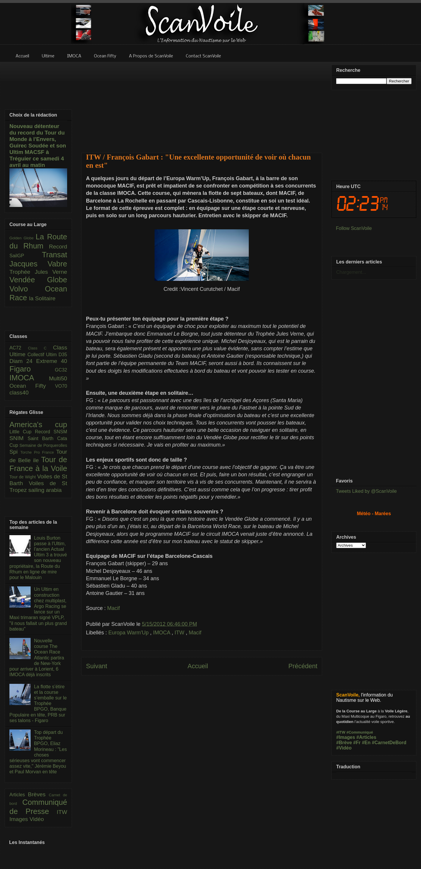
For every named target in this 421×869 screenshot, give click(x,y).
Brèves (38, 794)
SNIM (18, 438)
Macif (113, 608)
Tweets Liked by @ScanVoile (366, 491)
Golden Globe (22, 238)
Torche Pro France (38, 452)
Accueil (198, 666)
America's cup (38, 424)
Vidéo (36, 819)
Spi (14, 452)
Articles (18, 794)
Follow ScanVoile (354, 228)
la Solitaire (42, 298)
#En (366, 742)
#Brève (344, 742)
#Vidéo (344, 747)
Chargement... (351, 272)
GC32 (61, 369)
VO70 (61, 386)
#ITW (340, 732)
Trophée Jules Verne (38, 272)
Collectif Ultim (42, 354)
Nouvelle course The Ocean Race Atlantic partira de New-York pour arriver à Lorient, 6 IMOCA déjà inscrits (36, 657)
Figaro (32, 369)
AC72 (18, 347)
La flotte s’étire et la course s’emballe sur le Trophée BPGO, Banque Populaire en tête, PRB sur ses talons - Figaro (38, 703)
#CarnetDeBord (389, 742)
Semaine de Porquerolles (43, 445)
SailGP (25, 255)
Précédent (303, 666)
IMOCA (162, 633)
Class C (40, 348)
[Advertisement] (201, 103)
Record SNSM (51, 431)
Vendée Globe (38, 280)
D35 (63, 354)
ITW (180, 633)
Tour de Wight (23, 477)
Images (19, 819)
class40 (19, 392)
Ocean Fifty (32, 386)
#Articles (367, 737)
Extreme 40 (51, 361)
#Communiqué (360, 732)
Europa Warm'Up (129, 633)
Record (58, 246)
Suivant (96, 666)
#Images (345, 737)
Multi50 (58, 378)
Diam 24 (22, 361)
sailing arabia (45, 490)
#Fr (357, 742)
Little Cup (22, 431)
